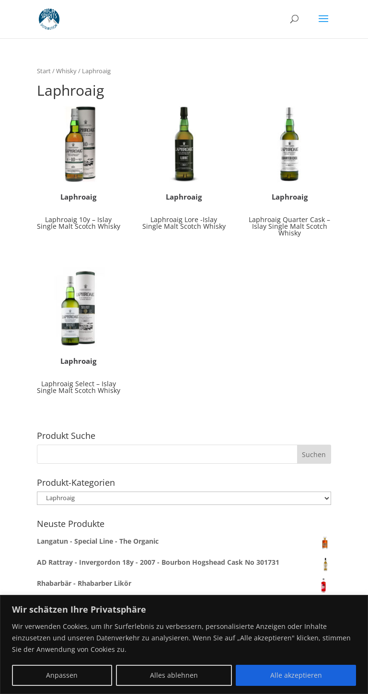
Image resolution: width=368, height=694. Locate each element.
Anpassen (62, 675)
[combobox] (184, 454)
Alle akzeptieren (296, 675)
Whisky (66, 71)
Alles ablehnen (174, 675)
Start (44, 71)
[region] (184, 644)
